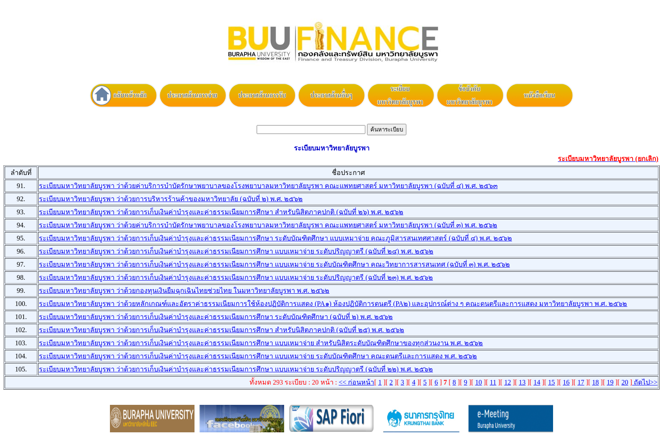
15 (551, 382)
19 (610, 382)
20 (625, 382)
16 (566, 382)
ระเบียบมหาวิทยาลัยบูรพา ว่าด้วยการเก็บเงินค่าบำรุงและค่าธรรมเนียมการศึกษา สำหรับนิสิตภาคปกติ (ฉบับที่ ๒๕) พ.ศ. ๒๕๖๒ (221, 329)
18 (595, 382)
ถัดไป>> (645, 382)
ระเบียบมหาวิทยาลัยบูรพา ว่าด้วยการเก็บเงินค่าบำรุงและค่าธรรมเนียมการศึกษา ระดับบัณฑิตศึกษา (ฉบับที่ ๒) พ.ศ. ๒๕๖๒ (216, 316)
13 (522, 382)
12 (507, 382)
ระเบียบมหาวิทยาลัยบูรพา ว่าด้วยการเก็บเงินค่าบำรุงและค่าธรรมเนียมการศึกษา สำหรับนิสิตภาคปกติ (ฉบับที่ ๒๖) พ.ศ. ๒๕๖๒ (221, 212)
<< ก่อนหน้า (356, 382)
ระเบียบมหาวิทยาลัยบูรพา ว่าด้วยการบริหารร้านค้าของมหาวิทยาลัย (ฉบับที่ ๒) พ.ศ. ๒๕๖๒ (171, 198)
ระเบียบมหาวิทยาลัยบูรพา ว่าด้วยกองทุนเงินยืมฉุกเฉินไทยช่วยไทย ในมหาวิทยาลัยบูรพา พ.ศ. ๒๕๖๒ (184, 290)
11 (493, 382)
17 (581, 382)
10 (478, 382)
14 (537, 382)
